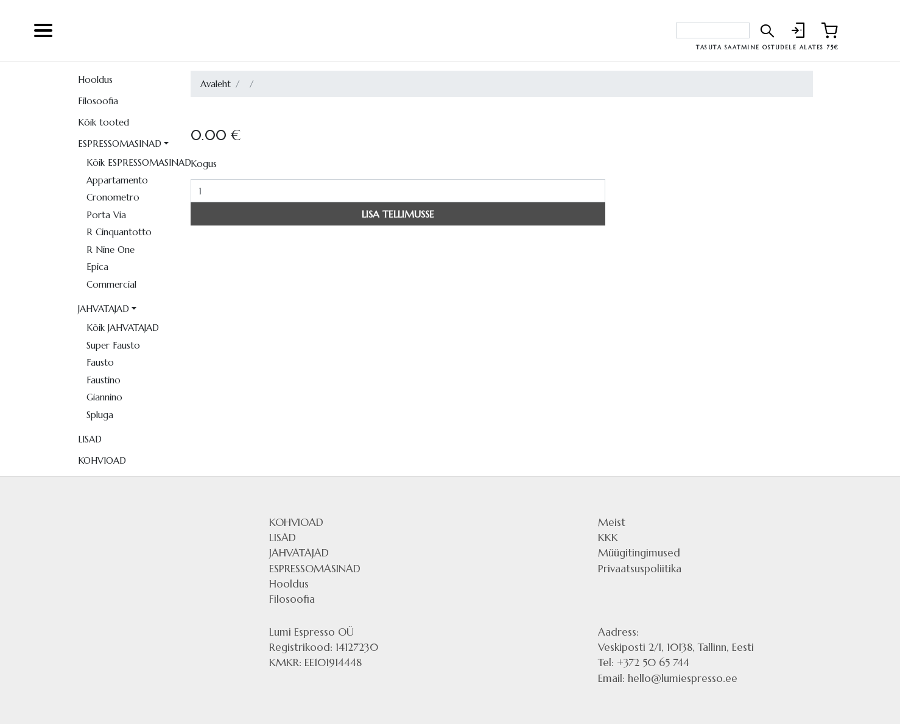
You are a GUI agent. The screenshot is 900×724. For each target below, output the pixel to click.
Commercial (111, 284)
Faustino (103, 380)
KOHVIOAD (102, 460)
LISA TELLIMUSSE (398, 214)
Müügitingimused (639, 552)
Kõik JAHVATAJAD (122, 327)
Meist (611, 522)
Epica (97, 266)
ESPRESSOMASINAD (119, 143)
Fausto (100, 362)
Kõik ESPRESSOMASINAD (133, 162)
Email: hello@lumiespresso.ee (667, 678)
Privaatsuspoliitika (639, 568)
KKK (608, 537)
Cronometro (112, 197)
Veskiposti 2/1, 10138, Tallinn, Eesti (676, 647)
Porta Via (106, 215)
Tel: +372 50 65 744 (643, 662)
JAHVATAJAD (103, 308)
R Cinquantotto (119, 232)
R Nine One (110, 249)
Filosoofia (98, 101)
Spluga (99, 415)
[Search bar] (713, 30)
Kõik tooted (103, 122)
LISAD (90, 439)
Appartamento (117, 180)
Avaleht (215, 84)
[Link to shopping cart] (829, 30)
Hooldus (95, 79)
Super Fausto (113, 345)
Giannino (104, 397)
